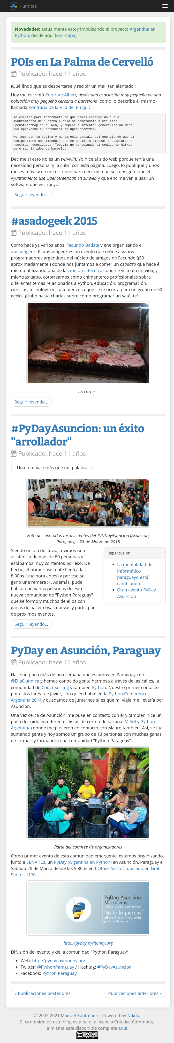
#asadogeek (23, 251)
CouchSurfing (55, 687)
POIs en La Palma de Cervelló (82, 61)
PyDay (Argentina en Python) (83, 862)
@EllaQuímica (25, 681)
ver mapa (65, 35)
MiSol (130, 721)
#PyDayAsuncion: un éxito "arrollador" (77, 434)
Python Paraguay (59, 973)
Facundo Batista (83, 245)
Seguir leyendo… (31, 194)
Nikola (133, 1015)
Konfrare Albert (60, 95)
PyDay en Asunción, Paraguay (86, 649)
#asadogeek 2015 (54, 220)
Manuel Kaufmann (79, 1015)
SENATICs (35, 862)
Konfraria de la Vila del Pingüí (59, 107)
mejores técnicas (87, 270)
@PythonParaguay (55, 967)
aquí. (123, 1028)
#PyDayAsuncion (114, 967)
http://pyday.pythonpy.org (88, 943)
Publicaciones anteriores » (135, 993)
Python (99, 687)
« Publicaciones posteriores (43, 993)
